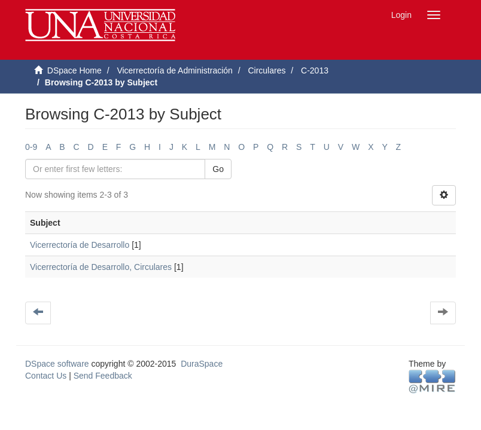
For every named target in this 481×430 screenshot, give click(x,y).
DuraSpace (202, 363)
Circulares (266, 70)
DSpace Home (74, 70)
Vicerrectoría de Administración (175, 70)
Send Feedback (103, 375)
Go (218, 169)
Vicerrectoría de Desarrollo (79, 245)
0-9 (31, 147)
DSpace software (57, 363)
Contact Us (45, 375)
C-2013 (314, 70)
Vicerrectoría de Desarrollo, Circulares (101, 267)
